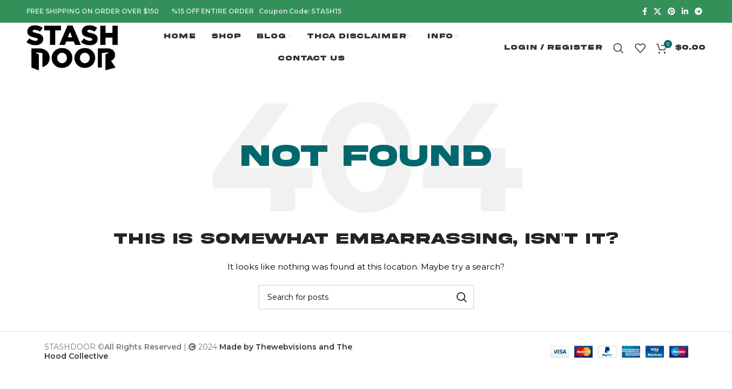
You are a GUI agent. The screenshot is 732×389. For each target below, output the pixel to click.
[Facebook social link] (644, 11)
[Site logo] (72, 47)
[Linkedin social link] (685, 11)
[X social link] (657, 11)
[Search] (618, 48)
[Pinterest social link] (671, 11)
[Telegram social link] (698, 11)
